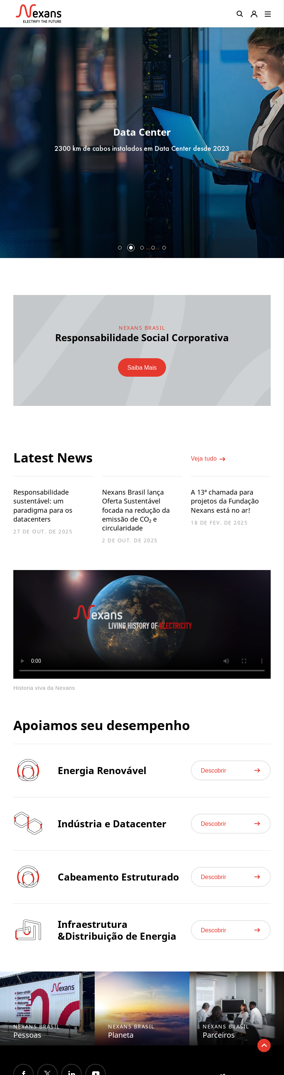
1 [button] (120, 247)
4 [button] (153, 247)
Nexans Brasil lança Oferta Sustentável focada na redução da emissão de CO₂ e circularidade (139, 512)
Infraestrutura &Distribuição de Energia (117, 936)
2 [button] (131, 247)
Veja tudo (208, 460)
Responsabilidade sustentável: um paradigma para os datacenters (45, 507)
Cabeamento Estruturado (118, 883)
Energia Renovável (102, 776)
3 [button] (142, 247)
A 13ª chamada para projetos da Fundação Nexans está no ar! (228, 502)
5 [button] (164, 247)
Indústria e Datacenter (112, 830)
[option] (142, 139)
